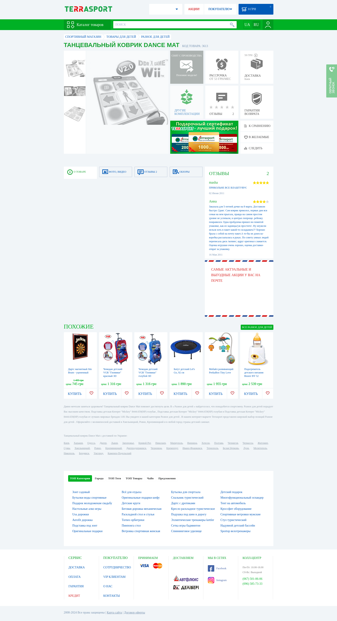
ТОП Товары (134, 478)
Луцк (246, 448)
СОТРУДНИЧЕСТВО (117, 567)
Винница (192, 442)
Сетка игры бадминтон (185, 525)
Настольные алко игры (86, 508)
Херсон (206, 442)
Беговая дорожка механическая (141, 508)
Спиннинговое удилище (186, 531)
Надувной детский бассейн (238, 525)
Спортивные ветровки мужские (241, 514)
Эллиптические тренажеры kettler (192, 520)
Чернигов (233, 442)
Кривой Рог (144, 442)
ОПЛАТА (75, 576)
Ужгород (98, 453)
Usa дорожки (80, 514)
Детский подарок (231, 492)
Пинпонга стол (131, 525)
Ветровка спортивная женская (141, 531)
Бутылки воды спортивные (89, 497)
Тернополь (212, 448)
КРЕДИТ (74, 595)
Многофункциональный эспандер (242, 497)
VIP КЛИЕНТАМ (114, 576)
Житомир (263, 442)
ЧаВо (150, 478)
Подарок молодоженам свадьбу (92, 503)
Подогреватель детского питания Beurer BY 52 (253, 372)
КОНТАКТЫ (111, 595)
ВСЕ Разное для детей (257, 327)
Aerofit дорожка (82, 520)
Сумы (67, 448)
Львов (114, 442)
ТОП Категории (80, 478)
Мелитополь (260, 448)
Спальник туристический (187, 497)
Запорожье (128, 442)
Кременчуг (172, 448)
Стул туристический (234, 520)
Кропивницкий (113, 448)
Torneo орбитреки (133, 520)
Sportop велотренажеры (236, 531)
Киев (66, 442)
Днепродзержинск (136, 448)
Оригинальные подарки (87, 531)
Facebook (217, 568)
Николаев (160, 442)
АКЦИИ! (194, 9)
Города (99, 478)
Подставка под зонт (84, 525)
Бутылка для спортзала (185, 492)
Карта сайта (114, 612)
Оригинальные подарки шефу (141, 497)
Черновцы (156, 448)
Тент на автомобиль (233, 503)
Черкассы (248, 442)
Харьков (78, 442)
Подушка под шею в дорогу (189, 514)
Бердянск (84, 453)
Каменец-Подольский (119, 453)
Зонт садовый (81, 492)
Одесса (91, 442)
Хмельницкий (82, 448)
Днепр (103, 442)
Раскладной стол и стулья (138, 514)
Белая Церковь (231, 448)
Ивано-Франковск (192, 448)
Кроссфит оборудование (236, 508)
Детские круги (131, 503)
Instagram (217, 580)
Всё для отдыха (131, 492)
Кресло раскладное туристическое (193, 508)
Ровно (97, 448)
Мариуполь (176, 442)
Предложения (167, 478)
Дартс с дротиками (183, 503)
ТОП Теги (114, 478)
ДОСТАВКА (77, 567)
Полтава (218, 442)
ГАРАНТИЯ (76, 586)
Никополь (69, 453)
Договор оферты (134, 612)
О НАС (107, 586)
